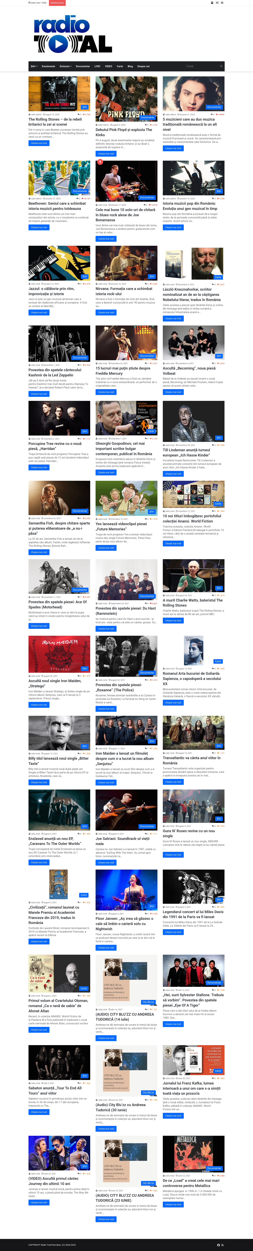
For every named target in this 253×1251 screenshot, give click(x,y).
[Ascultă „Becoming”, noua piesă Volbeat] (193, 342)
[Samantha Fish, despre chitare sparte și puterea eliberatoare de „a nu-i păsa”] (59, 498)
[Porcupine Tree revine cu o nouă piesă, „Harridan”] (59, 418)
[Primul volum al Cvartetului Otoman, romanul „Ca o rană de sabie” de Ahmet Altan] (59, 974)
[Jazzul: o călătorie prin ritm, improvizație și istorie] (59, 263)
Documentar (83, 66)
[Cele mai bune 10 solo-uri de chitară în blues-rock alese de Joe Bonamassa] (126, 181)
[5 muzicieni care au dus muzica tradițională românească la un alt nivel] (193, 93)
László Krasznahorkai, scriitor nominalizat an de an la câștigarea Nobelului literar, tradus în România (192, 294)
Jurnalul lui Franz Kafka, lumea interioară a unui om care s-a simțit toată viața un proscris (191, 1088)
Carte (120, 66)
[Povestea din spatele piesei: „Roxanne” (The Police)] (126, 656)
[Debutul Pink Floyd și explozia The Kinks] (126, 99)
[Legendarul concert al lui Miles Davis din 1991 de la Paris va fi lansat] (193, 887)
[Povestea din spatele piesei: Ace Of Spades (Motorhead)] (59, 576)
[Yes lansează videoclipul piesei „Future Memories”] (126, 498)
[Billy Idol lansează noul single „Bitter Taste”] (59, 733)
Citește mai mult (39, 143)
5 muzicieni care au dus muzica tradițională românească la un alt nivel (190, 124)
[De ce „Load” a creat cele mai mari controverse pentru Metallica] (193, 1154)
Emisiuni (65, 66)
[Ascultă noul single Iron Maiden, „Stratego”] (59, 654)
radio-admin (36, 114)
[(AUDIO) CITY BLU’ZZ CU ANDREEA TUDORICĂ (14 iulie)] (126, 980)
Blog (130, 66)
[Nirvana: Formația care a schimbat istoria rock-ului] (126, 263)
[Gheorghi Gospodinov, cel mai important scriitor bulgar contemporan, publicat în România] (126, 418)
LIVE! (97, 66)
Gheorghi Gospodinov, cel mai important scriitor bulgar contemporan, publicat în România (124, 448)
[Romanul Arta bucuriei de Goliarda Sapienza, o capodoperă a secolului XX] (193, 650)
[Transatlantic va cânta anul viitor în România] (193, 733)
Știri (33, 66)
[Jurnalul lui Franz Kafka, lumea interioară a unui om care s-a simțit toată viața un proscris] (193, 1060)
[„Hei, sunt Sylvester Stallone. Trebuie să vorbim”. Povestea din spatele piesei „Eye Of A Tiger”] (193, 971)
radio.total (102, 205)
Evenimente (48, 66)
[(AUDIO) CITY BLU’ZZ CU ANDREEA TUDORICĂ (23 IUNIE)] (126, 1161)
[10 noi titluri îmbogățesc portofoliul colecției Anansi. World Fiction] (193, 494)
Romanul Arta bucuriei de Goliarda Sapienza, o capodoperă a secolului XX (192, 678)
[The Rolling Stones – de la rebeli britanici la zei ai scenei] (59, 93)
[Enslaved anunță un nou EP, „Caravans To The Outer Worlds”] (59, 810)
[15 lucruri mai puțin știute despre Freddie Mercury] (126, 342)
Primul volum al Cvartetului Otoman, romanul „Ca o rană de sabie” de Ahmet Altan (58, 1006)
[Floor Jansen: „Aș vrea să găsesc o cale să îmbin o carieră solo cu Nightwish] (126, 890)
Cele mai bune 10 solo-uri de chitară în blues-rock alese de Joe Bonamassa (125, 215)
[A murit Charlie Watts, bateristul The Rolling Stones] (193, 575)
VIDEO (108, 66)
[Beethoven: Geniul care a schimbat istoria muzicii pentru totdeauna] (59, 178)
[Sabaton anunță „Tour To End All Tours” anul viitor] (59, 1062)
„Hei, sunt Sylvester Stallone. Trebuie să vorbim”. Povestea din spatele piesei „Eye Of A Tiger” (193, 1000)
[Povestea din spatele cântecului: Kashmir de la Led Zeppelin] (59, 343)
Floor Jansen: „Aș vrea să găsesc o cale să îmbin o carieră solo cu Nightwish (124, 923)
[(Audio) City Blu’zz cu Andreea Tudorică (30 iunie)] (126, 1071)
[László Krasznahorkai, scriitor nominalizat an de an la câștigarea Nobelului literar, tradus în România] (193, 263)
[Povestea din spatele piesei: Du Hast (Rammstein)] (126, 579)
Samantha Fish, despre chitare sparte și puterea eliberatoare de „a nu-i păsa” (59, 528)
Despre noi (143, 66)
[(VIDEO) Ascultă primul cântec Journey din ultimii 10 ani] (59, 1153)
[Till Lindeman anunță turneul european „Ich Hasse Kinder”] (193, 421)
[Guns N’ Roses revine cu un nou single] (193, 806)
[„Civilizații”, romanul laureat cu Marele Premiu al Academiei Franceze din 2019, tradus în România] (59, 884)
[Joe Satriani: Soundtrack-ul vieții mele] (126, 810)
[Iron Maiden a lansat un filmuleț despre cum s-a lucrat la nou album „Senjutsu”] (126, 730)
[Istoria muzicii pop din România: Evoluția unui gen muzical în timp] (193, 178)
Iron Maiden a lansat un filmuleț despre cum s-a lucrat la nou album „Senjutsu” (125, 758)
